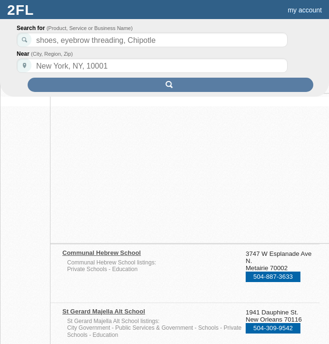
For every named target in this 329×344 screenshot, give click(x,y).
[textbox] (152, 65)
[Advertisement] (145, 165)
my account (305, 10)
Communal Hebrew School (101, 252)
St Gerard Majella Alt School (103, 311)
